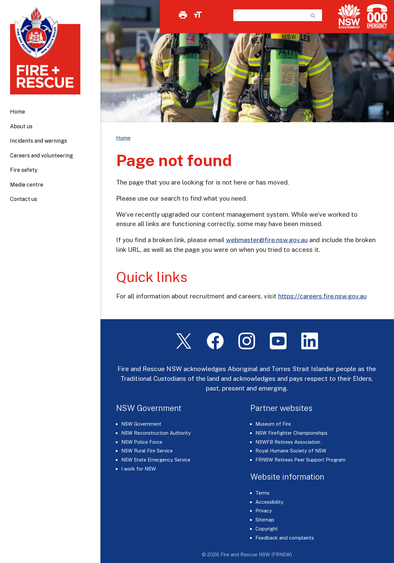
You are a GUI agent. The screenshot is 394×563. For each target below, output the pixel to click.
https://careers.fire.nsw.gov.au (322, 296)
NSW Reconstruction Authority (156, 433)
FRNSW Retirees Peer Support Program (300, 460)
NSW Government (141, 424)
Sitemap (264, 519)
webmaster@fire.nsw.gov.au (267, 239)
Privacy (263, 510)
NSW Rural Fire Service (147, 450)
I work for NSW (138, 469)
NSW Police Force (141, 442)
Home (17, 112)
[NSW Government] (349, 16)
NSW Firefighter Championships (291, 433)
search (313, 16)
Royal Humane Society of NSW (290, 450)
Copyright (266, 529)
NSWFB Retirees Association (287, 442)
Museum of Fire (273, 424)
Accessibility (269, 502)
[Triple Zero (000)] (375, 16)
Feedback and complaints (284, 538)
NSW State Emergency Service (155, 460)
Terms (262, 493)
